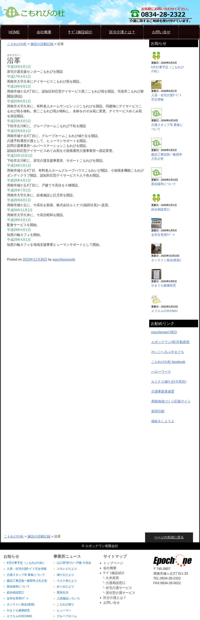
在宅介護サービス (119, 588)
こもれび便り (65, 604)
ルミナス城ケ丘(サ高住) (168, 381)
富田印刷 (157, 411)
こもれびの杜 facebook (168, 362)
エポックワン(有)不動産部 (170, 342)
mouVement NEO (164, 332)
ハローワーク (161, 371)
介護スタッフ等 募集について (26, 574)
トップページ (113, 563)
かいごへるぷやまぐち (167, 352)
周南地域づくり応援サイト (171, 401)
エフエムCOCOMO (164, 310)
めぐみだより (65, 586)
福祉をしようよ (162, 421)
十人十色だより (67, 580)
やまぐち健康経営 (163, 285)
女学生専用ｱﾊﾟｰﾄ (163, 234)
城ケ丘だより (65, 574)
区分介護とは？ (122, 32)
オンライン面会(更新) (166, 260)
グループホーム (67, 616)
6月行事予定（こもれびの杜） (26, 562)
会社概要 (44, 32)
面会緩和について (163, 184)
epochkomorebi (64, 259)
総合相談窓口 (160, 209)
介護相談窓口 (116, 583)
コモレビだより (67, 568)
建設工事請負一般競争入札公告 (27, 580)
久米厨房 (112, 578)
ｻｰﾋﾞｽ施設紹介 (80, 32)
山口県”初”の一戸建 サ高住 (74, 562)
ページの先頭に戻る (169, 537)
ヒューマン (64, 610)
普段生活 (62, 592)
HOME (14, 32)
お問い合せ (161, 32)
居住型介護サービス (120, 592)
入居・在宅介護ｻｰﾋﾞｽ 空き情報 (27, 568)
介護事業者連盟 (162, 391)
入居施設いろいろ (68, 598)
